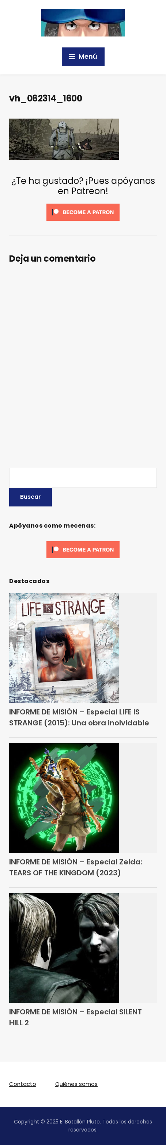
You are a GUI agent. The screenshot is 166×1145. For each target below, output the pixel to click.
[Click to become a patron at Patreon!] (83, 212)
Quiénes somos (76, 1084)
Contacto (22, 1084)
